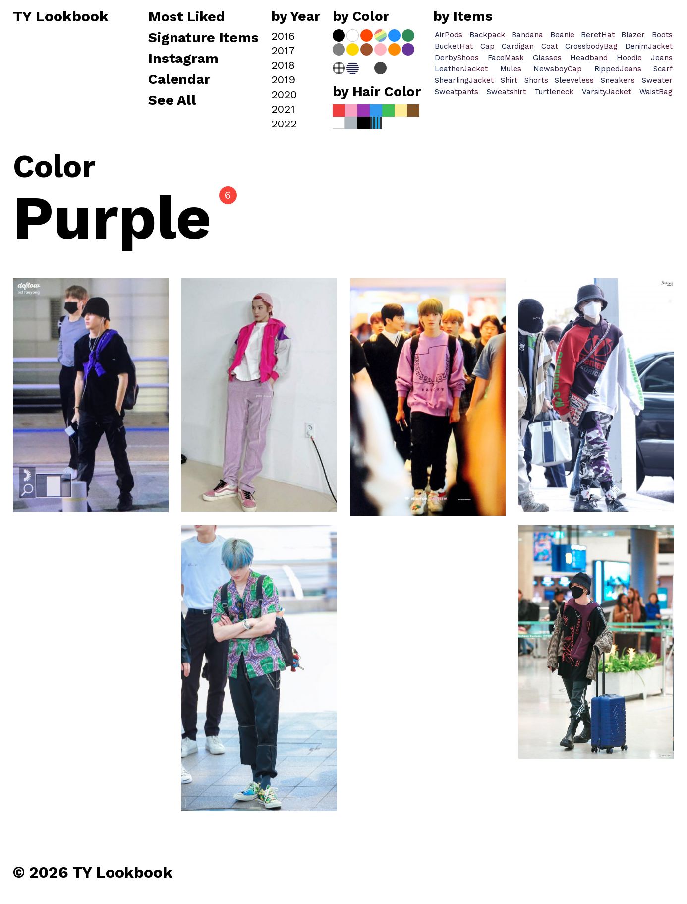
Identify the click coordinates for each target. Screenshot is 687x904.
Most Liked (188, 17)
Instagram (183, 59)
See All (172, 100)
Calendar (179, 79)
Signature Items (203, 38)
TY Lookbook (61, 17)
